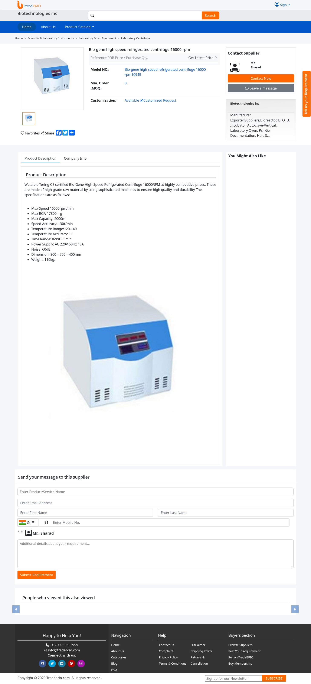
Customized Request (158, 100)
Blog (114, 664)
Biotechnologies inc (244, 103)
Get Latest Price (203, 57)
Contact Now (261, 78)
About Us (48, 27)
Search (209, 15)
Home (27, 27)
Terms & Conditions (172, 664)
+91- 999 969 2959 (63, 645)
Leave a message (261, 88)
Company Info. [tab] (76, 158)
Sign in (282, 4)
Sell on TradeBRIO (240, 657)
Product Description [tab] (40, 158)
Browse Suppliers (240, 645)
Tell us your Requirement (306, 94)
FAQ (114, 670)
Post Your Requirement (244, 651)
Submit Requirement (36, 575)
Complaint (166, 651)
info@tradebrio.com (64, 650)
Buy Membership (240, 664)
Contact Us (166, 645)
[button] (16, 609)
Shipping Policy (201, 651)
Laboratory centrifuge (135, 38)
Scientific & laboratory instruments (51, 38)
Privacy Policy (168, 657)
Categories (118, 657)
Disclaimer (198, 645)
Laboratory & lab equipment (97, 38)
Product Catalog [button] (78, 27)
